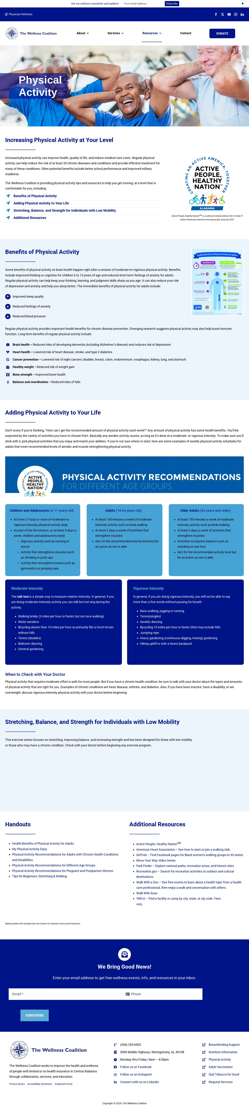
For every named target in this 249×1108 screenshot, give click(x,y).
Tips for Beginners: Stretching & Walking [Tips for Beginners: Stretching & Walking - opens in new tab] (39, 876)
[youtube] (229, 14)
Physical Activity (220, 1059)
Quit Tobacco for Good (224, 1074)
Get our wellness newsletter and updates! (95, 3)
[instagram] (235, 14)
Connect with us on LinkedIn (139, 1082)
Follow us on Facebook (135, 1067)
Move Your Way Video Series (156, 860)
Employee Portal (63, 1084)
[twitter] (222, 14)
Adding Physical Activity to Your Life (41, 203)
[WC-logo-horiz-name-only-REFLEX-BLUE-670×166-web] (31, 28)
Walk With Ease (146, 893)
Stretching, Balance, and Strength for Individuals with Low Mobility (64, 210)
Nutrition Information (223, 1052)
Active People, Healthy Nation (158, 844)
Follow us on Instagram (136, 1074)
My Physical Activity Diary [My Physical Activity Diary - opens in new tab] (29, 849)
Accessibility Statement (39, 1084)
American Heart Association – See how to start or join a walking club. (183, 849)
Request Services (221, 1082)
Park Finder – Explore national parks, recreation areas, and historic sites (185, 866)
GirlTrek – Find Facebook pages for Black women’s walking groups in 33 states (189, 855)
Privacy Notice (17, 1084)
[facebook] (216, 14)
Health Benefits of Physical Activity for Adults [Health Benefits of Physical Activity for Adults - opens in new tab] (43, 843)
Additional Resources (29, 218)
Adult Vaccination (221, 1067)
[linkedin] (242, 14)
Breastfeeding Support (224, 1044)
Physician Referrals (18, 14)
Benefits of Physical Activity (35, 196)
